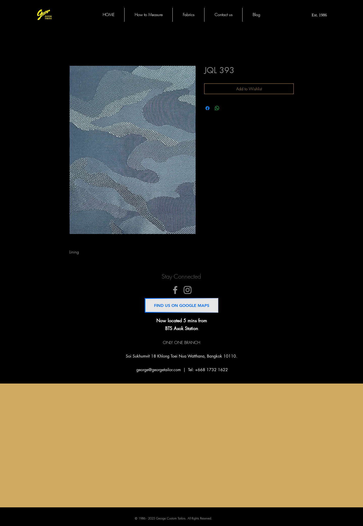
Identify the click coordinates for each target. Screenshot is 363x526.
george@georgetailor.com (158, 369)
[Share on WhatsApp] (217, 108)
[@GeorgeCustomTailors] (175, 290)
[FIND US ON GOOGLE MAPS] (181, 305)
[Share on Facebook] (207, 108)
